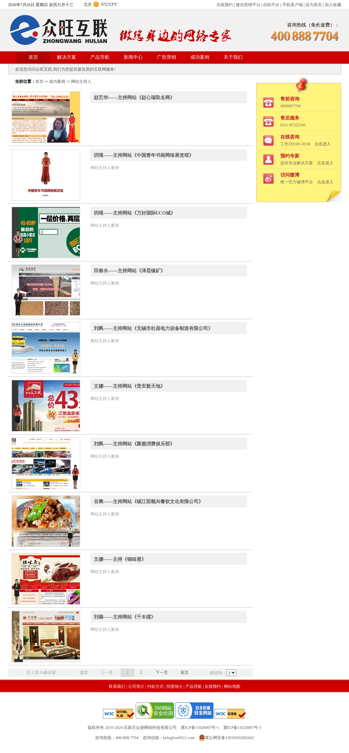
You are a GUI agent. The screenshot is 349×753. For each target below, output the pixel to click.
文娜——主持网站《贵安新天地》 (129, 386)
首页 (33, 57)
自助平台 (271, 4)
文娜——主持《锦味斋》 (120, 559)
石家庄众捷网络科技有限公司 (150, 727)
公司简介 (136, 686)
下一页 (162, 672)
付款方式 (155, 686)
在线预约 (224, 4)
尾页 (184, 672)
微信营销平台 (248, 4)
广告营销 (166, 57)
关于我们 (233, 57)
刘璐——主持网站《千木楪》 (125, 617)
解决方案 (66, 57)
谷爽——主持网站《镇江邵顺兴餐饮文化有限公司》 (148, 501)
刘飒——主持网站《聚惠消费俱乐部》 (134, 443)
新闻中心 (133, 57)
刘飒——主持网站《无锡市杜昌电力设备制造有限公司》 (153, 328)
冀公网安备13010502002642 (229, 737)
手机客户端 (292, 4)
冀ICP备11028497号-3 (242, 727)
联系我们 (117, 686)
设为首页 (314, 4)
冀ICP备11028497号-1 (200, 727)
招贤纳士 (175, 686)
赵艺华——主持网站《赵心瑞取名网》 (134, 97)
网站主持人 (81, 81)
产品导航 (99, 57)
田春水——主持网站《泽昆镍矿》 (129, 270)
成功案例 (199, 57)
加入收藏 (333, 4)
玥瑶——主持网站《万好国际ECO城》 (134, 213)
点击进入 (322, 144)
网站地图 (232, 686)
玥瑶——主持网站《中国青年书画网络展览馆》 (144, 155)
